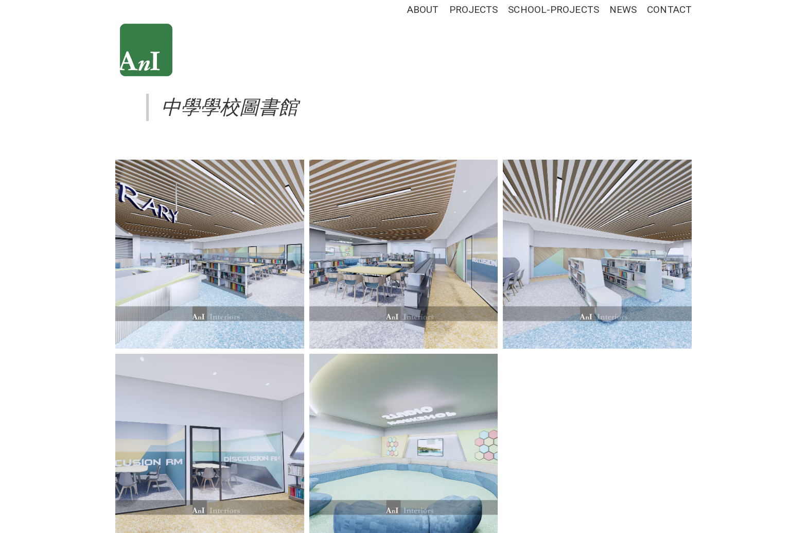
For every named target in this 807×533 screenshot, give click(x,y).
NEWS (623, 9)
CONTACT (669, 9)
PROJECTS (473, 9)
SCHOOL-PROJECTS (553, 9)
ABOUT (423, 9)
